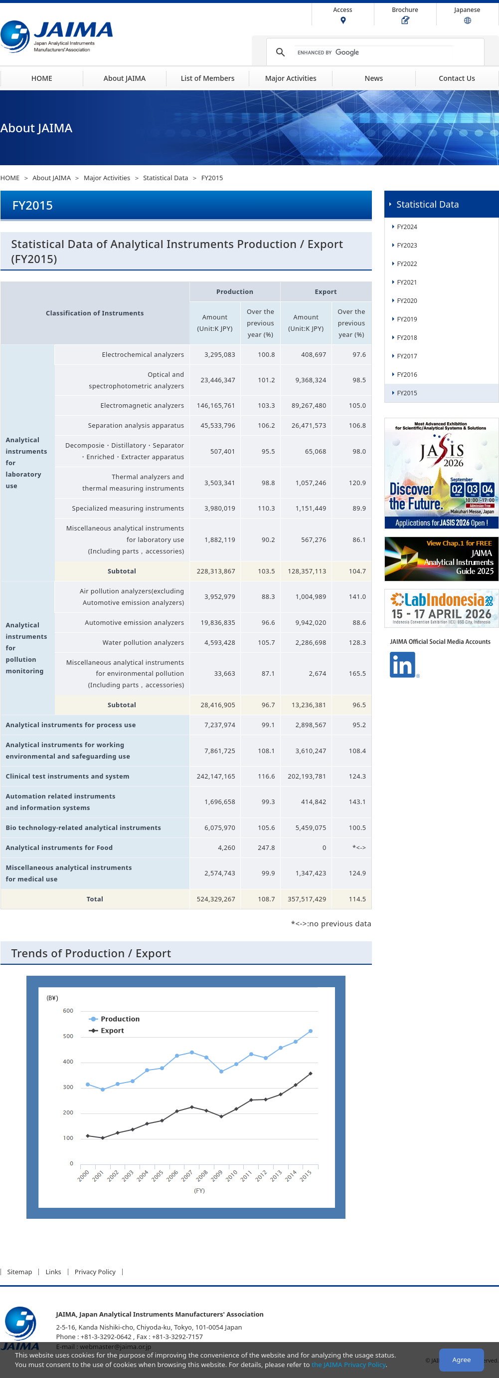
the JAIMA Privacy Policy (348, 1364)
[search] (374, 52)
